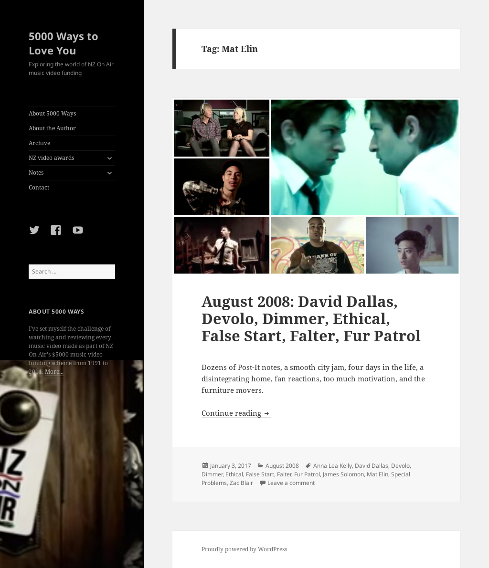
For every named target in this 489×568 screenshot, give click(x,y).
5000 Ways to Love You (63, 43)
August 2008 (282, 466)
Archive (39, 143)
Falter (284, 474)
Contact (39, 187)
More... (54, 372)
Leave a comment (291, 483)
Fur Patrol (307, 474)
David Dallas (371, 466)
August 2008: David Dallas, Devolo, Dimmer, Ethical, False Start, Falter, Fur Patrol (311, 318)
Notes (36, 172)
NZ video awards (51, 158)
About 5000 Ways (52, 113)
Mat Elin (377, 474)
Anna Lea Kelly (332, 466)
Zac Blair (241, 483)
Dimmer (212, 474)
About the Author (52, 128)
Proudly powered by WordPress (244, 549)
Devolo (400, 466)
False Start (260, 474)
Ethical (234, 474)
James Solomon (343, 474)
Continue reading (236, 413)
